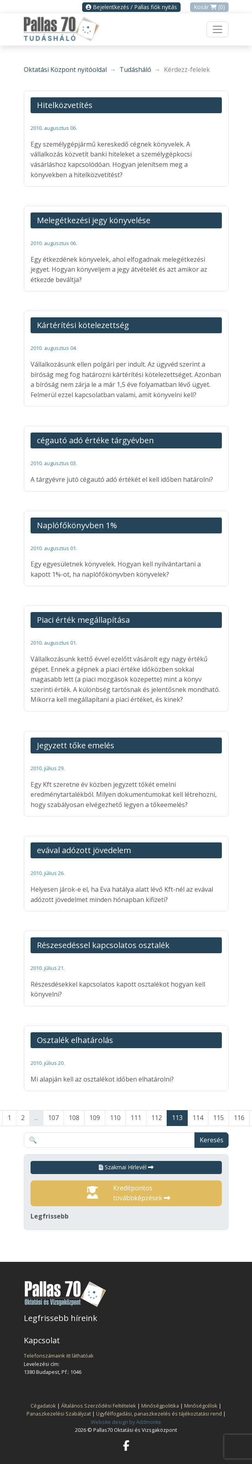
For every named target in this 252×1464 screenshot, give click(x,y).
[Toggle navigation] (217, 29)
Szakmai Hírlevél (126, 1167)
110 (115, 1117)
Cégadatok (43, 1405)
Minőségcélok (200, 1405)
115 (218, 1117)
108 (74, 1117)
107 (53, 1117)
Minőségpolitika (160, 1405)
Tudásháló (135, 69)
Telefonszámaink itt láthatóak (59, 1355)
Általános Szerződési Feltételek (98, 1405)
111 (136, 1117)
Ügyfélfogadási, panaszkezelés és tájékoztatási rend (159, 1413)
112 (156, 1117)
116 (239, 1117)
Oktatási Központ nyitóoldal (65, 69)
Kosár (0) (209, 7)
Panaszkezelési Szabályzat (59, 1413)
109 (94, 1117)
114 (197, 1117)
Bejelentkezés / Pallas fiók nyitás (131, 7)
